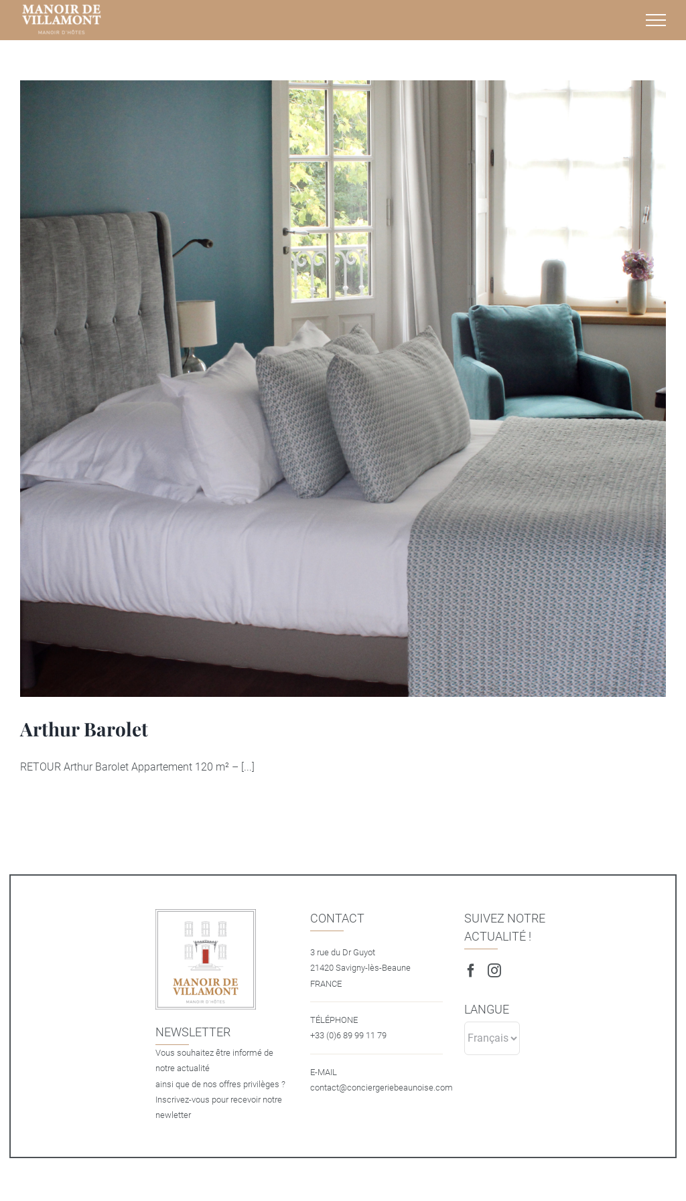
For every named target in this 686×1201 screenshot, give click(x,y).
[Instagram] (494, 970)
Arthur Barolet (84, 728)
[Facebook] (471, 970)
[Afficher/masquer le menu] (656, 20)
